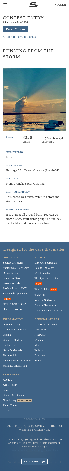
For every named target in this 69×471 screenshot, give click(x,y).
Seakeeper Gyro (11, 278)
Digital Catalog (11, 324)
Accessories (41, 329)
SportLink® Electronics (16, 267)
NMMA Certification (14, 304)
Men (37, 345)
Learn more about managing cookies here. (34, 450)
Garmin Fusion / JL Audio (49, 310)
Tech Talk (40, 295)
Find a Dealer (10, 345)
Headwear (40, 334)
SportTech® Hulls (13, 262)
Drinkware (40, 355)
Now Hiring (9, 400)
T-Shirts (39, 350)
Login (6, 410)
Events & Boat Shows (15, 329)
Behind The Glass (44, 267)
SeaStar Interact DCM (15, 288)
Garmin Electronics (45, 305)
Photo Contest (10, 405)
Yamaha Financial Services (18, 360)
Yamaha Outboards (45, 300)
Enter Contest (15, 29)
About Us (8, 379)
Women (39, 340)
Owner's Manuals (12, 350)
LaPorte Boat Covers (46, 324)
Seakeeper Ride (11, 283)
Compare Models (12, 340)
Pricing (7, 334)
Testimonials (10, 355)
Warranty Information (15, 365)
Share (9, 136)
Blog (5, 390)
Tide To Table (42, 289)
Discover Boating (12, 309)
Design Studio (11, 273)
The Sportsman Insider (47, 278)
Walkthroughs (42, 273)
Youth (38, 360)
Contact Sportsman (13, 395)
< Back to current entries (19, 36)
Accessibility (10, 384)
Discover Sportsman (46, 262)
